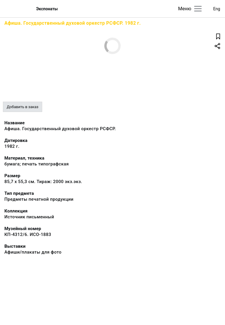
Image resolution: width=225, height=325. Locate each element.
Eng (216, 8)
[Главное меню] (197, 8)
